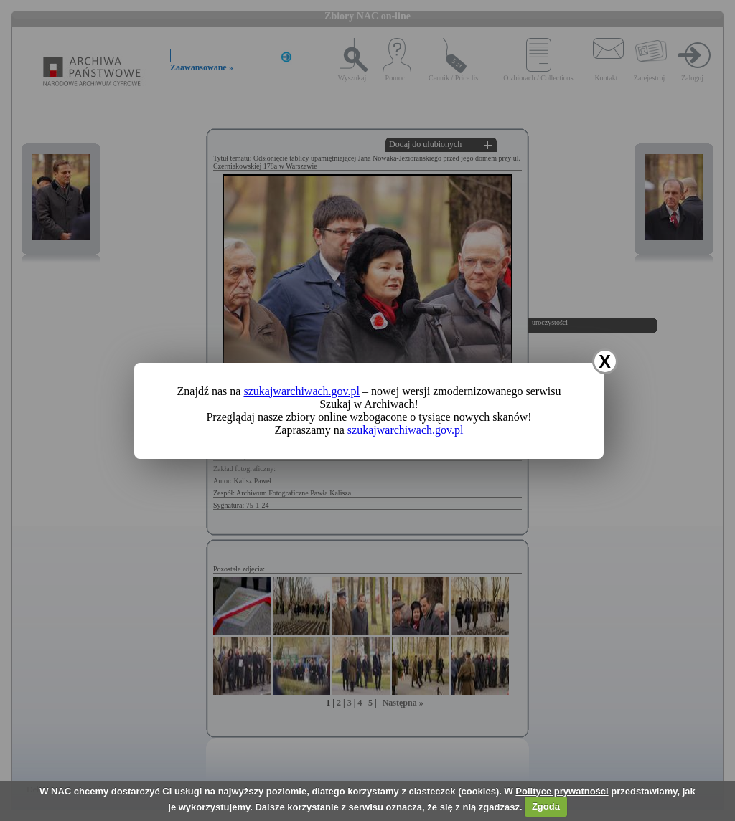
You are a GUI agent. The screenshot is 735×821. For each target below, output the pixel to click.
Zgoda (546, 806)
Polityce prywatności (561, 791)
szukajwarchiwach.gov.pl (301, 391)
